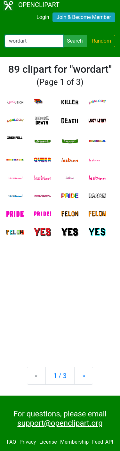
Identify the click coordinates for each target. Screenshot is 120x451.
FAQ (11, 442)
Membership (74, 442)
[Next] (83, 376)
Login (42, 17)
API (109, 442)
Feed (97, 442)
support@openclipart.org (59, 423)
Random (101, 41)
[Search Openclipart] (34, 41)
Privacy (28, 442)
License (48, 442)
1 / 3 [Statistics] (60, 376)
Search (75, 41)
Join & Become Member (84, 17)
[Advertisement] (60, 296)
